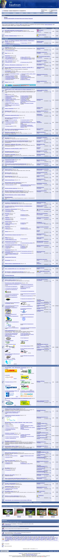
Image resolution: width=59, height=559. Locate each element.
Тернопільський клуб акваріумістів (27, 314)
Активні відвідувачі (5, 522)
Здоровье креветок (9, 126)
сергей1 (39, 173)
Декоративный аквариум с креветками (28, 122)
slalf (38, 36)
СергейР (39, 155)
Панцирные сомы (9, 98)
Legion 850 (40, 64)
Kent (38, 176)
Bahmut (39, 426)
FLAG (39, 433)
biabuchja (39, 31)
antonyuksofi (37, 539)
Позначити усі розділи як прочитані (25, 502)
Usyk (33, 538)
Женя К (48, 538)
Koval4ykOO (40, 57)
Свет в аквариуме (9, 57)
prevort (12, 539)
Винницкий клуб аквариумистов (27, 284)
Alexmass (39, 492)
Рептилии (7, 246)
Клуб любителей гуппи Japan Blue (27, 355)
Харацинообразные (25, 96)
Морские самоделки (9, 184)
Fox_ (57, 537)
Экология (7, 457)
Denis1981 (17, 538)
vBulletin (20, 553)
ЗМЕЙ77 (39, 53)
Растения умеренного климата (27, 242)
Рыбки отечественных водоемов (27, 103)
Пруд (3, 266)
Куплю (7, 424)
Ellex (39, 268)
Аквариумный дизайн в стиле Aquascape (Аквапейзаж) (11, 162)
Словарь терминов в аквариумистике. (13, 43)
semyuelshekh (40, 214)
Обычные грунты (9, 62)
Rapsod (39, 108)
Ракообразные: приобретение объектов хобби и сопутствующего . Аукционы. (27, 126)
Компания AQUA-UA (9, 381)
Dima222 (39, 191)
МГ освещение (8, 58)
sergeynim (10, 536)
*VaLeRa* (39, 475)
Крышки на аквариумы (10, 75)
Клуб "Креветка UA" (25, 337)
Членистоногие (8, 247)
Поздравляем (8, 470)
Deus (39, 160)
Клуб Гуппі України (24, 333)
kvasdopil (26, 538)
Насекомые (23, 247)
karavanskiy (40, 478)
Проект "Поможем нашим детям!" (27, 455)
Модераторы (8, 462)
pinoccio (39, 246)
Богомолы (23, 227)
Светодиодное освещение (26, 58)
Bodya (42, 539)
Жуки (7, 227)
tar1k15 (18, 539)
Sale (20, 537)
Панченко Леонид (41, 401)
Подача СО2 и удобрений (26, 77)
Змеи (7, 215)
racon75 (34, 536)
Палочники (8, 224)
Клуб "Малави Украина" (25, 345)
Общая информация (6, 449)
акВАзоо (39, 424)
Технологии (8, 79)
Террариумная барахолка (10, 429)
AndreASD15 (9, 538)
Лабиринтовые (8, 97)
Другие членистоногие (10, 223)
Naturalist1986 (40, 115)
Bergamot (28, 539)
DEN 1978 (16, 537)
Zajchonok (29, 537)
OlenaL (34, 537)
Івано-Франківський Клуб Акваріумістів (28, 293)
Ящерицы (23, 214)
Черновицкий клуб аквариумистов (12, 327)
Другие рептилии (24, 215)
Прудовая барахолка (25, 429)
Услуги (7, 430)
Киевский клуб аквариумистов (11, 295)
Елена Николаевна (44, 537)
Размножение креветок (10, 122)
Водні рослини (5, 135)
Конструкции (8, 210)
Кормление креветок (25, 121)
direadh (21, 536)
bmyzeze (49, 539)
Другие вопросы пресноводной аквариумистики (12, 157)
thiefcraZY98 (40, 42)
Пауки (7, 222)
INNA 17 (18, 536)
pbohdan (39, 111)
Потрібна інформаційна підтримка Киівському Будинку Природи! (18, 18)
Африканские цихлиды (10, 96)
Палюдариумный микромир (26, 253)
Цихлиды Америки (24, 95)
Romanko (39, 203)
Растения (23, 248)
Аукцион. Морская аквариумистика (12, 436)
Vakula (53, 538)
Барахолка (4, 406)
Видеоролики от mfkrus (25, 463)
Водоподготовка (24, 76)
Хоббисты (23, 462)
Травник (39, 272)
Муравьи (23, 223)
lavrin (39, 347)
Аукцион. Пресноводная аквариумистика (25, 435)
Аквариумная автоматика (10, 78)
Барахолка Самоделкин (25, 79)
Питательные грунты (25, 62)
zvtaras (48, 537)
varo (38, 227)
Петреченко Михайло (17, 533)
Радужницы (23, 99)
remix (57, 538)
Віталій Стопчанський (29, 554)
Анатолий (39, 234)
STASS (39, 141)
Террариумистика (6, 200)
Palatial (6, 540)
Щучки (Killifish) (24, 100)
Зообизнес (8, 463)
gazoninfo (39, 417)
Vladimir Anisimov (8, 524)
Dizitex (12, 538)
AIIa (38, 537)
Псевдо (42, 10)
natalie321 (39, 138)
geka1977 (51, 536)
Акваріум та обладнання (7, 45)
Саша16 (24, 537)
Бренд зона (4, 365)
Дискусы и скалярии (9, 95)
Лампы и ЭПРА (24, 57)
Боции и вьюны (9, 101)
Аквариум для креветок (10, 121)
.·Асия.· (39, 210)
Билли (46, 536)
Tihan (39, 148)
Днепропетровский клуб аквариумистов (25, 288)
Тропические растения (10, 242)
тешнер (39, 429)
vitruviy (39, 483)
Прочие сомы (23, 98)
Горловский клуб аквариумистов (12, 288)
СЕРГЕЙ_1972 (40, 242)
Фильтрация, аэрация (10, 76)
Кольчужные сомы (24, 97)
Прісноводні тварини (6, 87)
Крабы (22, 124)
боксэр (39, 303)
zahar (46, 539)
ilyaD (22, 538)
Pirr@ (41, 538)
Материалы (23, 210)
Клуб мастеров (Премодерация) (12, 333)
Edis (30, 538)
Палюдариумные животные (26, 251)
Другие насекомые (24, 228)
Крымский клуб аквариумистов (27, 295)
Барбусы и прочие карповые (11, 99)
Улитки (7, 248)
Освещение (23, 75)
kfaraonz (26, 536)
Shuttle (39, 536)
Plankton (39, 301)
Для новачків (5, 38)
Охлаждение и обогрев (10, 77)
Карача (39, 455)
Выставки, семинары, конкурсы (11, 455)
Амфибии (23, 246)
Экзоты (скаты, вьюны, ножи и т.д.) (12, 103)
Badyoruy (39, 61)
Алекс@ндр (7, 537)
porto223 (41, 536)
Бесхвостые (8, 219)
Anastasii (39, 218)
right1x (16, 539)
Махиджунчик (40, 206)
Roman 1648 (55, 539)
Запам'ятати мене (53, 10)
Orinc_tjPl (39, 252)
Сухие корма (23, 238)
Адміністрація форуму (37, 502)
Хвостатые (8, 218)
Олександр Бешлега (41, 471)
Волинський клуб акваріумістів (11, 286)
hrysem (39, 308)
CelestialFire (40, 280)
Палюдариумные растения (11, 253)
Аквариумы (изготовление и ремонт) (12, 73)
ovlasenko (39, 188)
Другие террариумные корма (11, 239)
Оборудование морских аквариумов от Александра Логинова (28, 185)
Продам (22, 424)
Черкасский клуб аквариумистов (27, 323)
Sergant (44, 538)
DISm (30, 536)
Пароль (42, 11)
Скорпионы (23, 222)
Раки (7, 124)
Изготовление (8, 211)
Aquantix (6, 536)
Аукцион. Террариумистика (11, 438)
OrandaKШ (7, 539)
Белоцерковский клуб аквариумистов (13, 284)
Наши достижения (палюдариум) (12, 254)
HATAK (39, 164)
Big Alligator (40, 122)
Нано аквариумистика (10, 50)
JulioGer (53, 537)
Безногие (23, 218)
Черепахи (7, 214)
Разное (22, 78)
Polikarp (39, 68)
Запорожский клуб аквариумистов (12, 294)
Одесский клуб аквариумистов (27, 306)
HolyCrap (23, 539)
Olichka (33, 539)
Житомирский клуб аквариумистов (27, 291)
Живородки (8, 100)
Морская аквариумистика (7, 167)
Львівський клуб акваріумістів (26, 298)
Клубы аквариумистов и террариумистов (11, 277)
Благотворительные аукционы (11, 434)
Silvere (37, 538)
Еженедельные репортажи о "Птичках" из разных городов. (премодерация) (12, 412)
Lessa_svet (40, 469)
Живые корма (8, 238)
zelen (14, 536)
